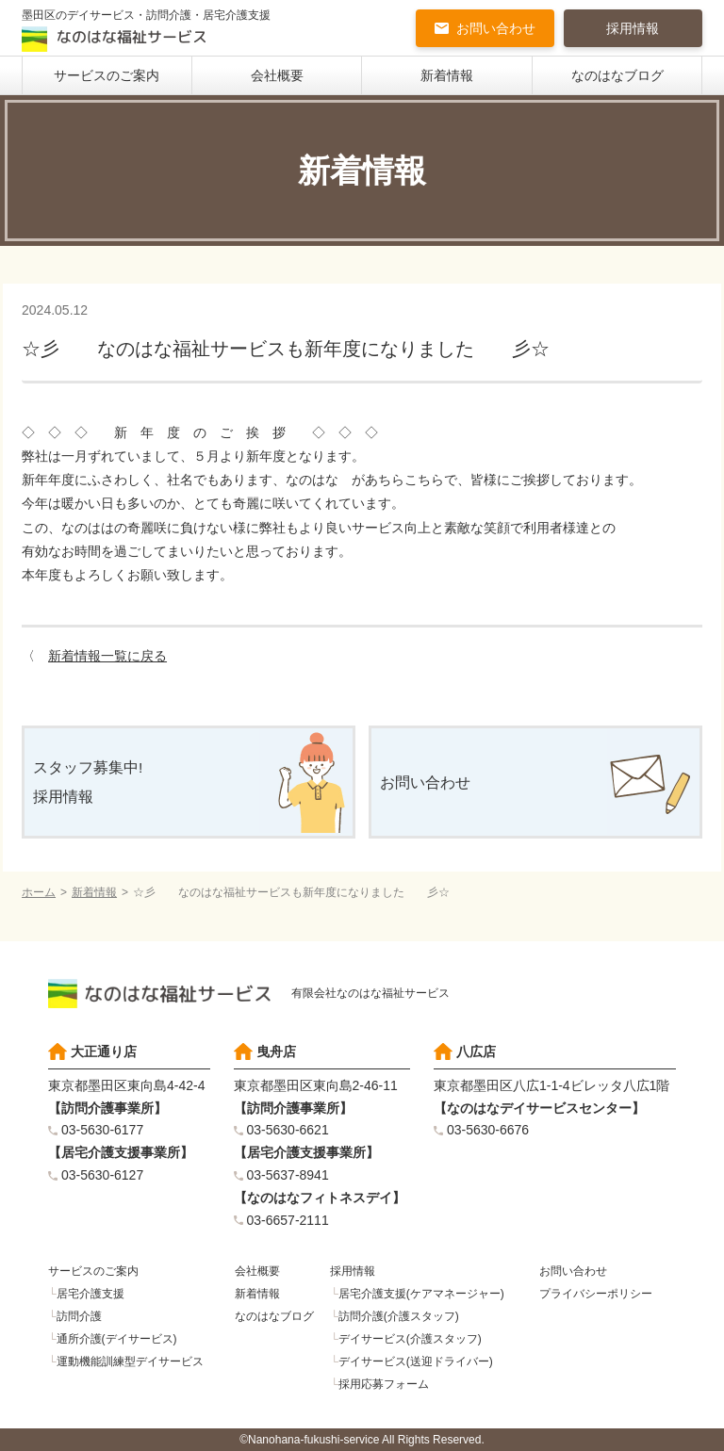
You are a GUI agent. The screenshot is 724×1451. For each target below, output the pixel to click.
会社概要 (277, 75)
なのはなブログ (617, 75)
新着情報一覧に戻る (107, 655)
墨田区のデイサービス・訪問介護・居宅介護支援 (146, 30)
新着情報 (446, 75)
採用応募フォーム (383, 1384)
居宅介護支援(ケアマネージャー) (421, 1293)
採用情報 (632, 28)
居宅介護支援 (90, 1293)
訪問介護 (79, 1316)
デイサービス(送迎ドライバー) (415, 1361)
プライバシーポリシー (595, 1293)
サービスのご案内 (106, 75)
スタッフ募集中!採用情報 (87, 782)
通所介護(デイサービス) (117, 1338)
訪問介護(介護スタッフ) (398, 1316)
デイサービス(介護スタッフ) (410, 1338)
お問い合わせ (495, 28)
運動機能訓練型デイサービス (130, 1361)
